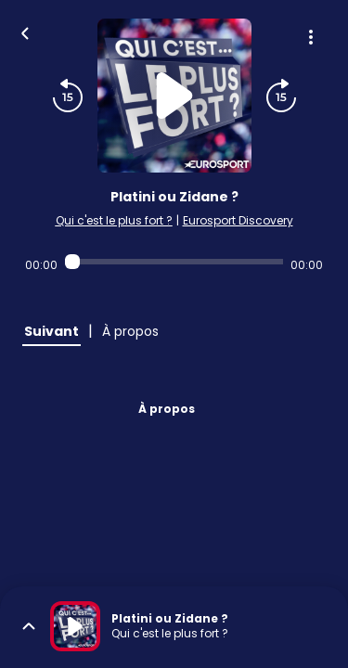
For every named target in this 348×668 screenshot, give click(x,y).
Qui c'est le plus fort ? (114, 220)
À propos (166, 409)
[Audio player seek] (174, 261)
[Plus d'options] (310, 37)
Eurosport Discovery (238, 220)
